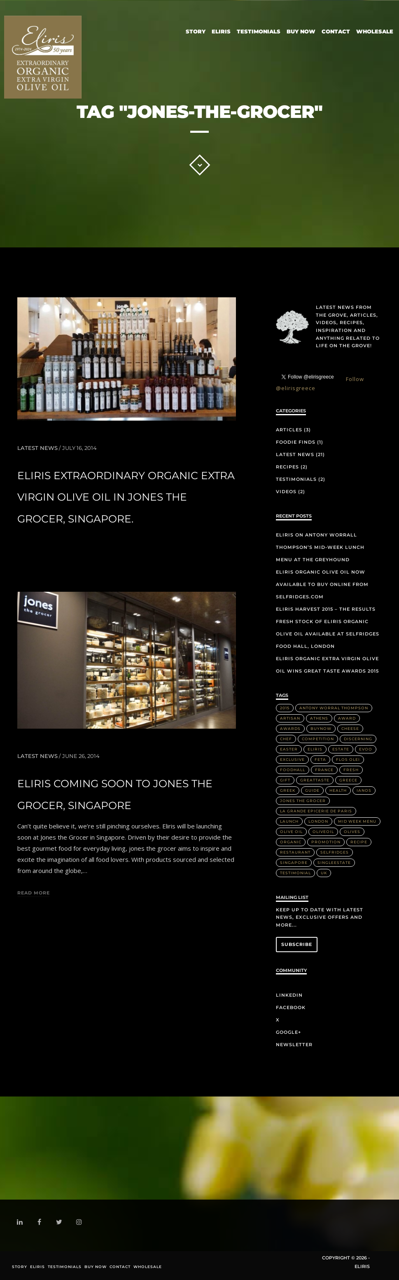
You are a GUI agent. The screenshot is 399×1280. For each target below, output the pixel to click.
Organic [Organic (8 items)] (290, 842)
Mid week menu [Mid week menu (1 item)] (357, 821)
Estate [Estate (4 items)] (340, 749)
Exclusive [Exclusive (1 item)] (292, 759)
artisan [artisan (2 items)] (290, 718)
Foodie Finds (295, 442)
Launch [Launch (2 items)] (289, 821)
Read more (33, 893)
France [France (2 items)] (324, 769)
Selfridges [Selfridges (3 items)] (334, 852)
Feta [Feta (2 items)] (320, 759)
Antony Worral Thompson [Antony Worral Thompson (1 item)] (333, 708)
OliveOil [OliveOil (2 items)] (323, 831)
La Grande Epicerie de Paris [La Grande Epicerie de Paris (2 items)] (316, 811)
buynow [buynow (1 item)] (320, 728)
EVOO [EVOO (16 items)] (365, 749)
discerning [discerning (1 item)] (358, 738)
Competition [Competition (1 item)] (318, 738)
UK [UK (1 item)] (324, 873)
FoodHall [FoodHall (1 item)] (292, 769)
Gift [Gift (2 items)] (285, 780)
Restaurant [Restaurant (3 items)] (295, 852)
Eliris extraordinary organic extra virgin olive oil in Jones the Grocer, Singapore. (126, 497)
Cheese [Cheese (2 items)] (350, 728)
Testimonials (258, 29)
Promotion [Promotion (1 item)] (326, 842)
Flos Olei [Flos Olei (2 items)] (348, 759)
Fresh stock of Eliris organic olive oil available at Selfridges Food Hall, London (327, 634)
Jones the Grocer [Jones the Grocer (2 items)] (303, 800)
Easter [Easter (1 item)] (289, 749)
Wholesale (374, 29)
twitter (60, 1223)
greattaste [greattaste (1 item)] (314, 780)
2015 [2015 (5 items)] (284, 708)
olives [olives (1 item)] (352, 831)
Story (195, 29)
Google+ (288, 1032)
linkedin (21, 1223)
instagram (80, 1222)
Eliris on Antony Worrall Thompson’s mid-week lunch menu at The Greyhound (320, 547)
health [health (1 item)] (338, 790)
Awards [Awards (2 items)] (290, 728)
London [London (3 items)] (318, 821)
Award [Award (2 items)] (347, 718)
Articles (289, 430)
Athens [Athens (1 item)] (319, 718)
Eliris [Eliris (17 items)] (315, 749)
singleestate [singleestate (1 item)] (334, 862)
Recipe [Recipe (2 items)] (358, 842)
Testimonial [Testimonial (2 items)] (295, 873)
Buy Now (301, 29)
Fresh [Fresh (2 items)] (351, 769)
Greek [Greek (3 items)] (287, 790)
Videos (286, 491)
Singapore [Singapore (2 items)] (294, 862)
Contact (336, 29)
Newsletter (294, 1044)
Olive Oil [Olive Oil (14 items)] (291, 831)
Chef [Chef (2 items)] (286, 738)
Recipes (287, 467)
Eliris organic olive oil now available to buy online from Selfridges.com (322, 584)
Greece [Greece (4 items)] (348, 780)
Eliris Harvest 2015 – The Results (326, 609)
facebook (41, 1223)
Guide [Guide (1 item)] (312, 790)
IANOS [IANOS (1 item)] (364, 790)
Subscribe (296, 944)
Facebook (291, 1007)
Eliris (221, 29)
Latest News (37, 448)
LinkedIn (289, 995)
